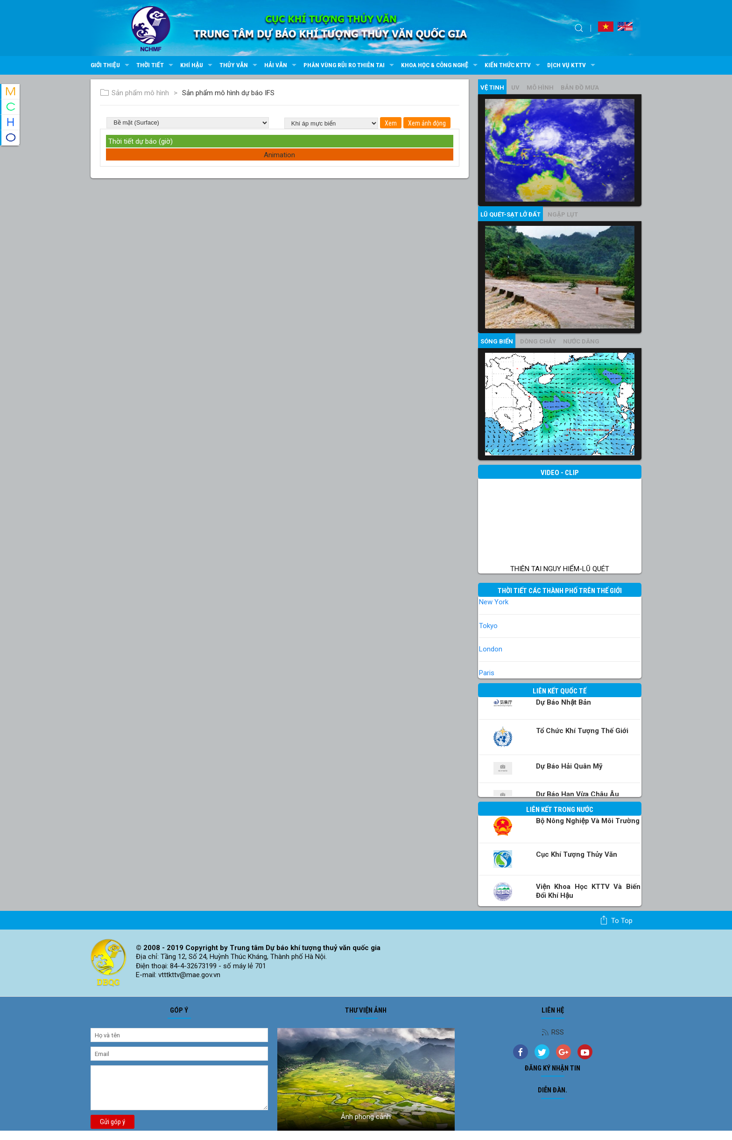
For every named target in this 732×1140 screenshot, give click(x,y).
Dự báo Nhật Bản (563, 702)
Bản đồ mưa (580, 87)
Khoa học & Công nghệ (440, 65)
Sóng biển (496, 341)
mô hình (540, 87)
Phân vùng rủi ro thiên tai (349, 65)
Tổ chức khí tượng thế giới (582, 731)
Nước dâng (581, 341)
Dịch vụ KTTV (572, 65)
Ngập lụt (563, 214)
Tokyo (488, 626)
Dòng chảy (538, 341)
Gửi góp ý (112, 1122)
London (490, 649)
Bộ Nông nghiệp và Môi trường (588, 821)
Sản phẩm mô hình (134, 93)
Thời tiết (156, 65)
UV (515, 87)
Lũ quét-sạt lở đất (510, 214)
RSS (553, 1032)
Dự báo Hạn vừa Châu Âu (577, 794)
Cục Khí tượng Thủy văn (576, 854)
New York (493, 602)
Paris (486, 673)
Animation (279, 155)
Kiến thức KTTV (513, 65)
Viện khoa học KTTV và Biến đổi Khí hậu (588, 891)
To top (616, 920)
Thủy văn (239, 65)
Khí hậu (197, 65)
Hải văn (281, 65)
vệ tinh (492, 87)
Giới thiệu (111, 65)
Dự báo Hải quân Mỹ (569, 766)
